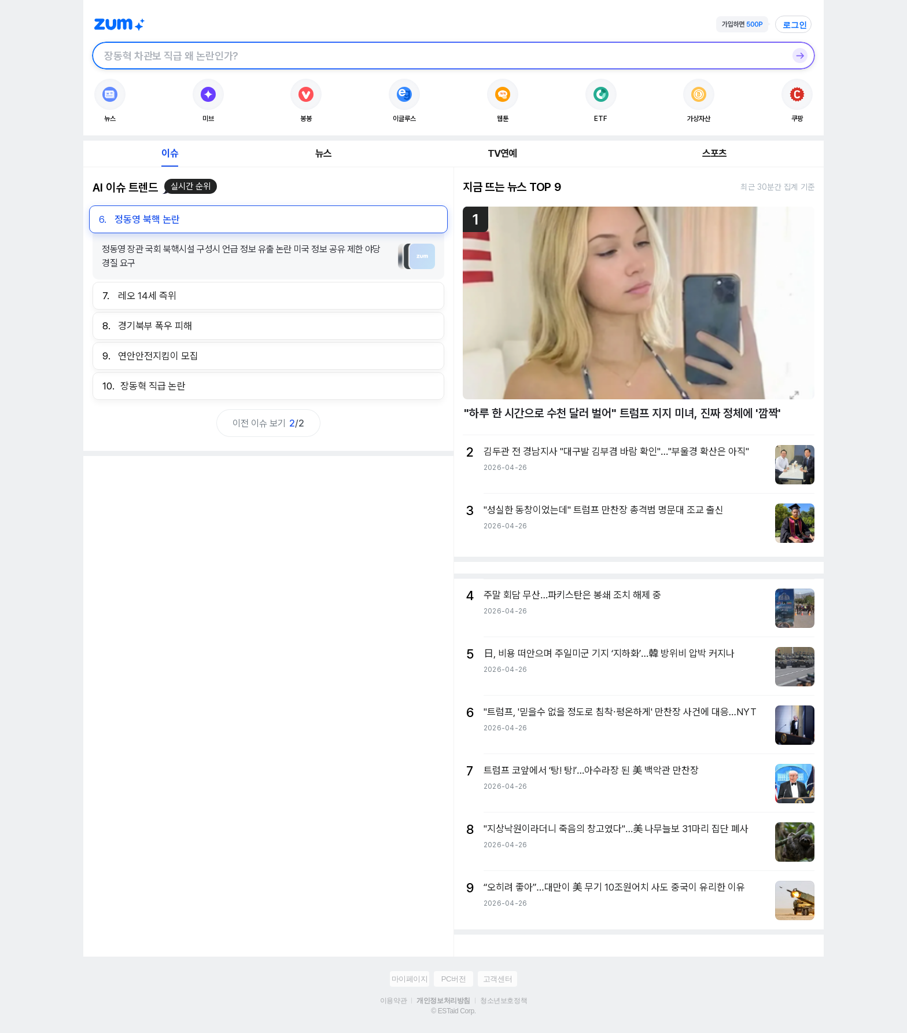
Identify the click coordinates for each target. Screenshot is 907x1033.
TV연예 (502, 153)
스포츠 (714, 153)
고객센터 (497, 979)
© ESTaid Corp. (453, 1011)
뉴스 (323, 153)
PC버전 (453, 979)
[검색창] (438, 56)
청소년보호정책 (503, 1001)
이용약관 (393, 1001)
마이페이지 (410, 979)
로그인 (795, 25)
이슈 (169, 153)
